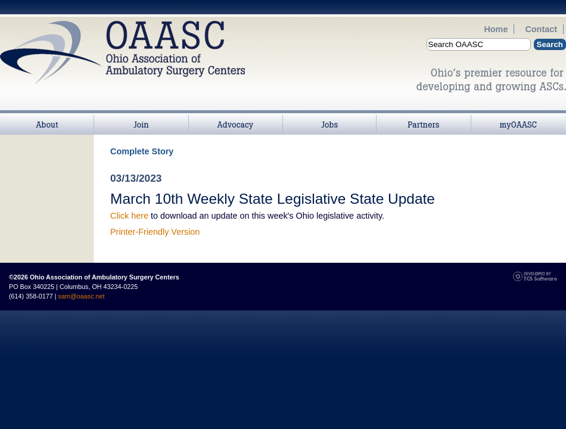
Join (141, 116)
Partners (424, 116)
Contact (541, 29)
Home (496, 29)
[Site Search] (479, 44)
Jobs (329, 116)
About (47, 116)
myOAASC (518, 116)
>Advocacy (235, 116)
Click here (129, 215)
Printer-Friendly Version (155, 232)
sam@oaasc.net (81, 296)
